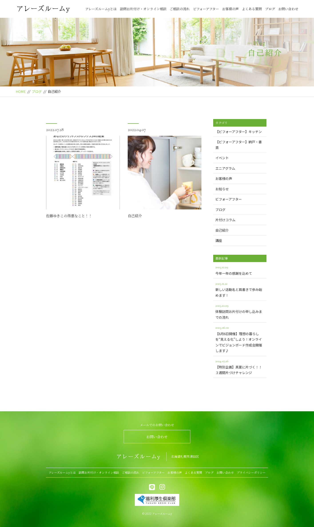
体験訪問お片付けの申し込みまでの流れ (239, 311)
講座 (218, 240)
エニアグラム (225, 168)
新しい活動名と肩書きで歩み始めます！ (239, 289)
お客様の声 (230, 8)
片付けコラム (225, 219)
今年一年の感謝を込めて (239, 269)
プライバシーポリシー (251, 472)
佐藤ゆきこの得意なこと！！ (69, 215)
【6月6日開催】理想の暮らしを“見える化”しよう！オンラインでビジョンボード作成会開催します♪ (239, 339)
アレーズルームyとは (101, 8)
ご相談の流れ (180, 8)
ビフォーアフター (206, 8)
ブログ (270, 8)
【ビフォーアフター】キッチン (238, 131)
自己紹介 (135, 215)
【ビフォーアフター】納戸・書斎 (238, 144)
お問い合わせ (288, 8)
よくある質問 (252, 8)
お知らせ (222, 189)
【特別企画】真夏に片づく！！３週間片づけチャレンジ (239, 366)
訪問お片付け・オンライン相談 (143, 8)
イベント (222, 157)
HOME (21, 91)
